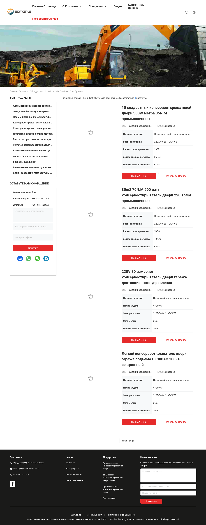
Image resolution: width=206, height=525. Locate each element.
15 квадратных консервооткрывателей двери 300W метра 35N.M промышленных (156, 113)
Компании (70, 463)
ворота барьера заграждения (30, 156)
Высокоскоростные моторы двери (33, 139)
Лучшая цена (138, 176)
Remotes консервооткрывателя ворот (33, 144)
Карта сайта (76, 515)
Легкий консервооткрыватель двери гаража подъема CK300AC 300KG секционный (154, 359)
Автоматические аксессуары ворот (33, 167)
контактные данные (74, 480)
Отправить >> (151, 501)
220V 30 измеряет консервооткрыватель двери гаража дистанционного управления (154, 277)
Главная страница (19, 91)
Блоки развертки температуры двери (33, 172)
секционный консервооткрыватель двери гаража (33, 111)
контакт (33, 248)
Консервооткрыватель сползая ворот (33, 122)
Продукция (37, 91)
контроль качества (74, 474)
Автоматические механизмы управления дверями (33, 150)
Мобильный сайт (94, 515)
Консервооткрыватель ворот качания (33, 128)
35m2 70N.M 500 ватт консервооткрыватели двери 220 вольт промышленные (157, 195)
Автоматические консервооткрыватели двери (33, 105)
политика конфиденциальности (121, 515)
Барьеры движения (24, 161)
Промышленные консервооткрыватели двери (33, 117)
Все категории (109, 498)
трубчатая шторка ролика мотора (33, 133)
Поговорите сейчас (175, 176)
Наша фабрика (72, 469)
